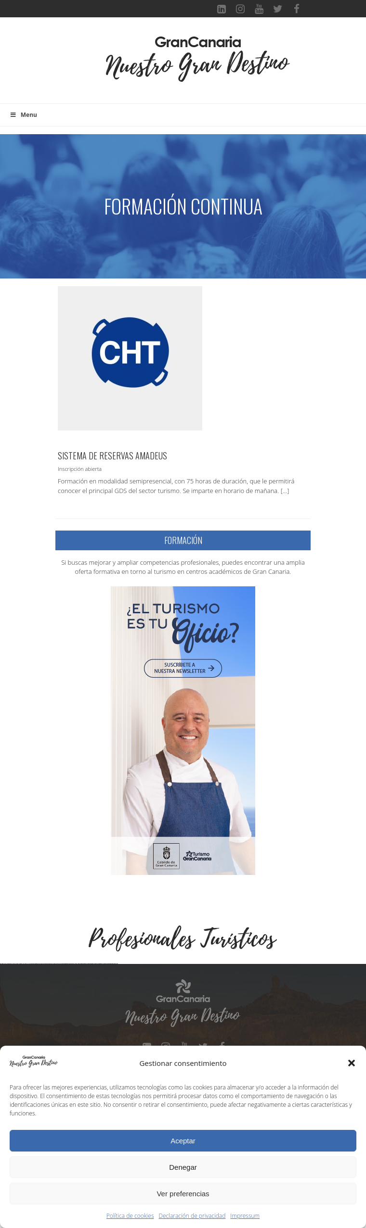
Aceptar (183, 1141)
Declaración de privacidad (192, 1216)
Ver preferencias (183, 1194)
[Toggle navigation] (89, 65)
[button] (351, 1063)
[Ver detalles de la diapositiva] (60, 1023)
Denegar (183, 1167)
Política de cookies (130, 1216)
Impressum (245, 1216)
